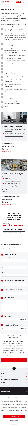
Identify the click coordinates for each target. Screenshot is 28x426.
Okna (2, 373)
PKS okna (3, 382)
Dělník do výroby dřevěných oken (13, 186)
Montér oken (8, 178)
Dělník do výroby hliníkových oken (13, 181)
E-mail (3, 265)
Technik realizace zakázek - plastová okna (15, 133)
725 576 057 (5, 203)
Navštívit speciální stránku (13, 229)
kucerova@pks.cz (6, 151)
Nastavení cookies (14, 424)
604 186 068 (5, 149)
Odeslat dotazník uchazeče (14, 360)
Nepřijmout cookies (14, 420)
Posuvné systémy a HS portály (10, 379)
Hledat (23, 1)
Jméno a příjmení (5, 257)
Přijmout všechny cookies (14, 416)
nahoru (14, 368)
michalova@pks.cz (6, 204)
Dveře (3, 376)
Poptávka (18, 1)
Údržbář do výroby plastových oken (13, 183)
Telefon (3, 272)
